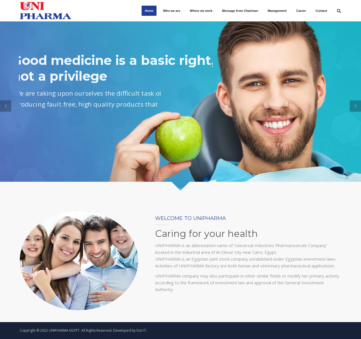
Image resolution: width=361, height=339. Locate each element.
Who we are (171, 10)
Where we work (201, 10)
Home (149, 10)
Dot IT (141, 330)
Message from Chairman (240, 10)
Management (277, 10)
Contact (321, 10)
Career (301, 10)
